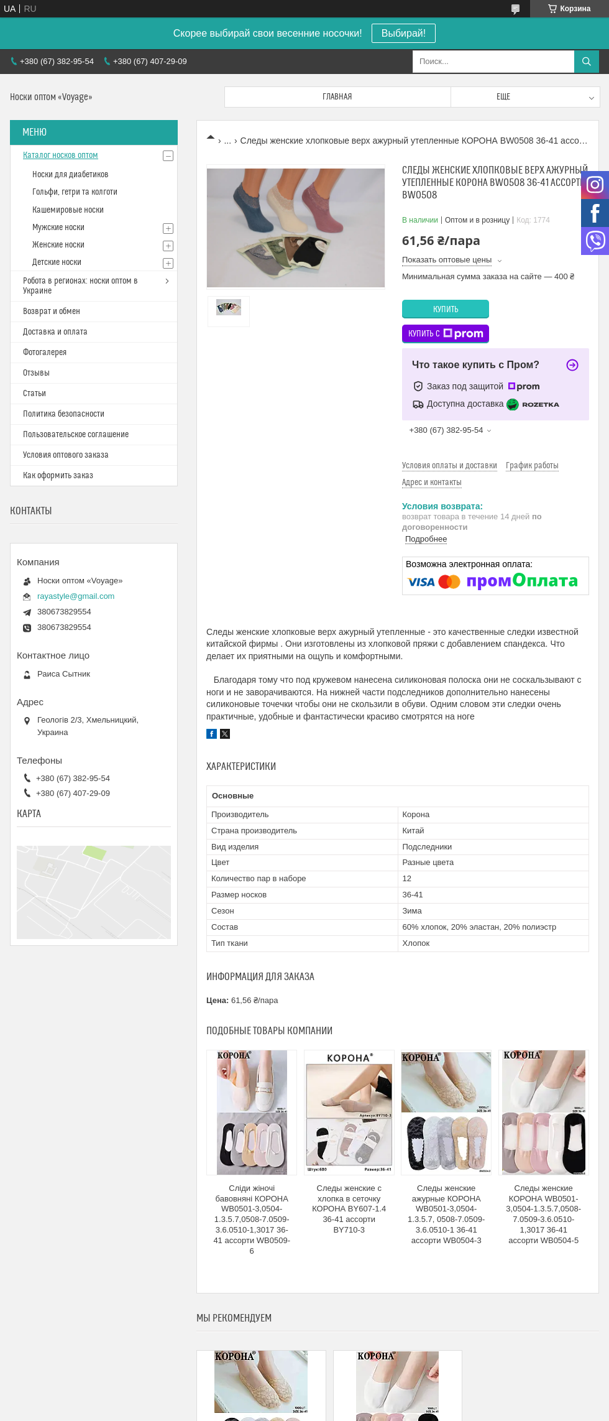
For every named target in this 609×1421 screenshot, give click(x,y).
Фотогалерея (44, 353)
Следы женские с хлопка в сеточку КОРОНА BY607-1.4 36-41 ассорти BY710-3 (349, 1209)
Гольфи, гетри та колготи (74, 192)
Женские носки (58, 245)
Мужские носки (58, 228)
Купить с (445, 334)
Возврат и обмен (51, 312)
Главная (337, 97)
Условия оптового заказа (66, 455)
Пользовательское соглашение (76, 435)
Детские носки (56, 262)
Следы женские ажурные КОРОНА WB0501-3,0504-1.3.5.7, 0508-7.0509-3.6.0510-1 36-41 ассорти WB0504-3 (446, 1214)
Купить (446, 310)
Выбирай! (404, 33)
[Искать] (586, 61)
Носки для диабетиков (70, 175)
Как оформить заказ (58, 476)
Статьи (34, 394)
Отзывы (36, 373)
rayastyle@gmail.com (75, 596)
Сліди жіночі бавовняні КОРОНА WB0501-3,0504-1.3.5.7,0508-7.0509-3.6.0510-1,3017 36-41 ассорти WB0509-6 (251, 1219)
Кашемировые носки (68, 210)
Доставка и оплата (55, 332)
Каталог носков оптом (60, 155)
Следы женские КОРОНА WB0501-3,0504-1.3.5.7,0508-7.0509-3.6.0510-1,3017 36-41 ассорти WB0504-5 (543, 1214)
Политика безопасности (63, 414)
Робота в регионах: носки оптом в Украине (80, 286)
